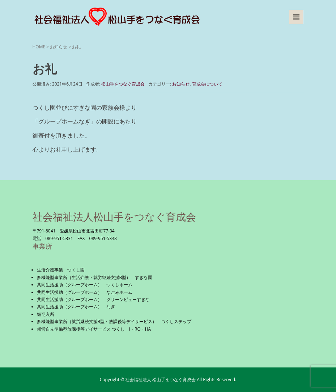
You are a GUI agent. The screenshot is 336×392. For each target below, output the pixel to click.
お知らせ (58, 47)
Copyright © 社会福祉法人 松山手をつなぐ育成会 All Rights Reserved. (168, 379)
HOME (39, 47)
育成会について (207, 84)
